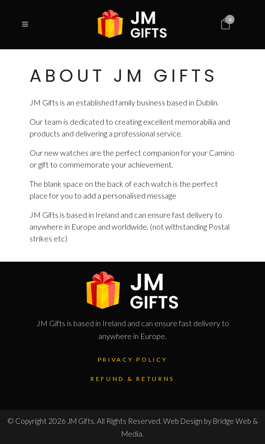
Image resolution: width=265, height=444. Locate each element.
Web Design (183, 420)
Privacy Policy (133, 359)
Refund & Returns (132, 378)
